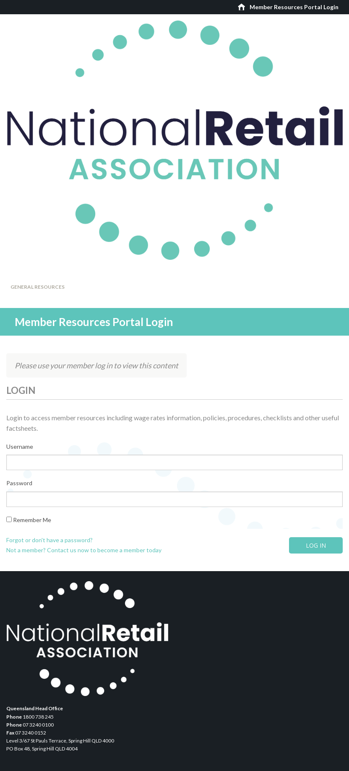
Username (19, 446)
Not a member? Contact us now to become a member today (83, 550)
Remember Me (28, 519)
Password (19, 482)
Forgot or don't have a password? (49, 539)
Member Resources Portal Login (294, 6)
